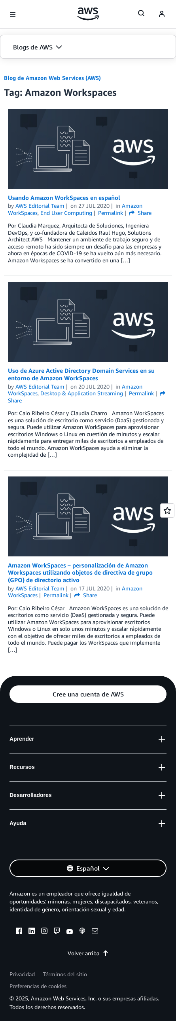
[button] (88, 47)
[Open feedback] (167, 510)
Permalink (110, 212)
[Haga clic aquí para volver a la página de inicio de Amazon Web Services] (88, 14)
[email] (95, 932)
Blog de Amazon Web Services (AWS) (52, 77)
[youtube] (69, 932)
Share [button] (140, 212)
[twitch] (57, 932)
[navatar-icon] (162, 14)
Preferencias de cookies (37, 986)
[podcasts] (82, 932)
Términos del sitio (65, 974)
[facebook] (19, 932)
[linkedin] (31, 932)
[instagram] (44, 932)
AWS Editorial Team (39, 205)
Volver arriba (88, 953)
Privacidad (22, 974)
